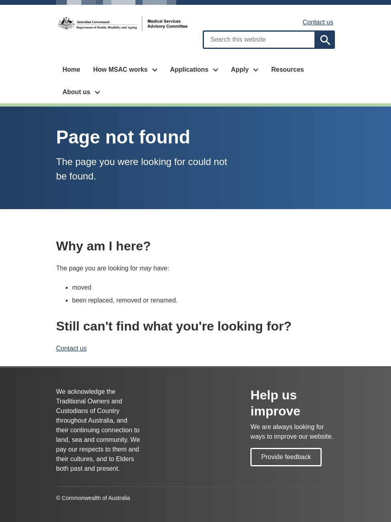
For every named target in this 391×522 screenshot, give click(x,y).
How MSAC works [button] (120, 69)
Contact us (318, 22)
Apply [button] (239, 69)
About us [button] (76, 92)
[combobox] (259, 39)
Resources (287, 69)
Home (71, 69)
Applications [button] (189, 69)
